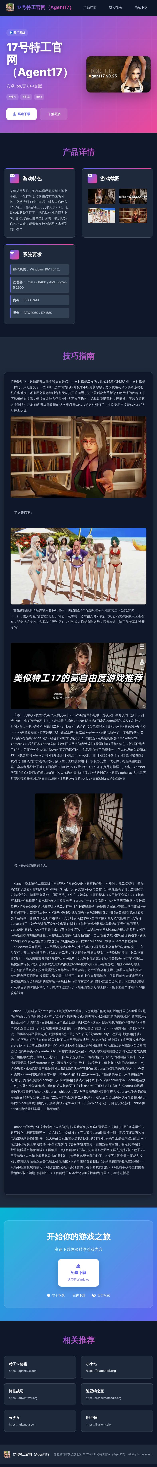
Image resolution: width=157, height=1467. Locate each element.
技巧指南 (115, 7)
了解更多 (54, 114)
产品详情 (90, 7)
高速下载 (141, 7)
